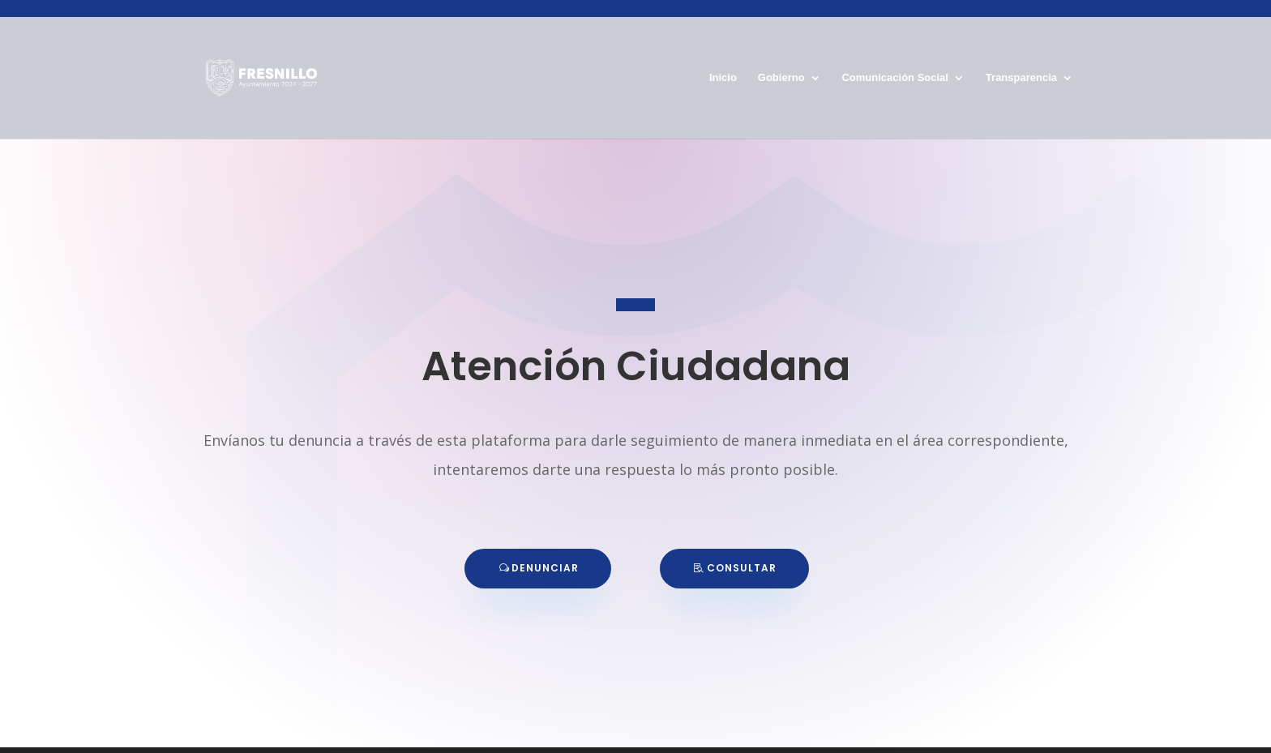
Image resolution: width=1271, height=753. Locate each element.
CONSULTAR (742, 568)
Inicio (723, 72)
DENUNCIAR (545, 568)
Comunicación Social (894, 72)
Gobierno (781, 72)
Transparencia (1021, 72)
